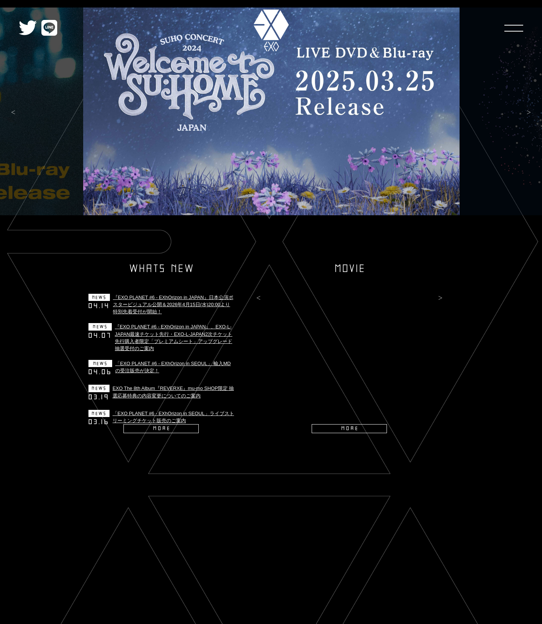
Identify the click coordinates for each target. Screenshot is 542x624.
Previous (13, 112)
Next (529, 112)
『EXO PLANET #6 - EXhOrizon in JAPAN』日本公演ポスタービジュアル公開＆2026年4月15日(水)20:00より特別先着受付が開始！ (173, 304)
